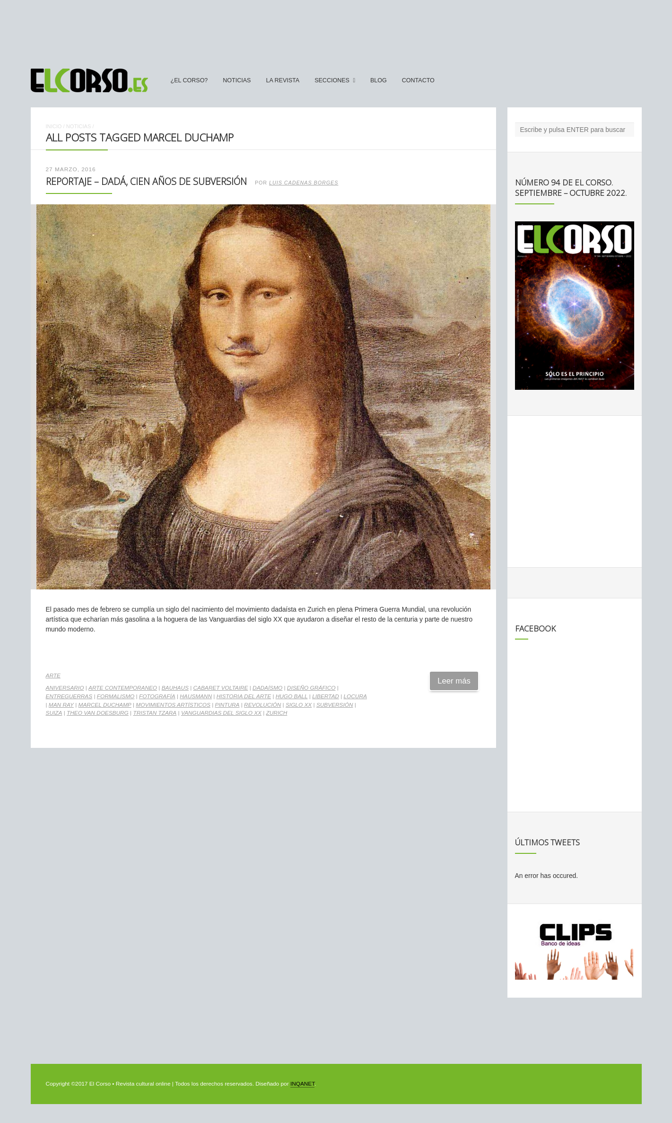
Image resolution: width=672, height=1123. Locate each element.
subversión (334, 705)
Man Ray (61, 705)
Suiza (54, 713)
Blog (378, 80)
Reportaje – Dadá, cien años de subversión (146, 181)
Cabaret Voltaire (220, 687)
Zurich (277, 713)
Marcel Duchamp (105, 705)
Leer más (454, 680)
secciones (331, 80)
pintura (227, 705)
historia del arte (244, 696)
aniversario (65, 687)
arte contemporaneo (122, 687)
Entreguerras (69, 696)
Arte (53, 675)
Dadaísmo (267, 687)
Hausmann (196, 696)
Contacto (418, 80)
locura (355, 696)
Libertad (325, 696)
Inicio (54, 126)
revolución (262, 705)
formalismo (116, 696)
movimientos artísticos (173, 705)
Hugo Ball (292, 696)
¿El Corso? (189, 80)
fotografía (157, 696)
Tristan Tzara (154, 713)
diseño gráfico (311, 687)
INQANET (302, 1083)
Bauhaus (175, 687)
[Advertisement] (336, 30)
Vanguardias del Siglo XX (221, 713)
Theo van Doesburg (98, 713)
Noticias (237, 80)
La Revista (282, 80)
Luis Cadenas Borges (303, 182)
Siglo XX (299, 705)
